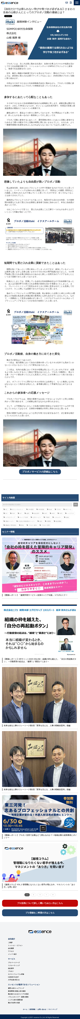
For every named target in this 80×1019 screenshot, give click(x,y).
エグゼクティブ (9, 517)
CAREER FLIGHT (13, 977)
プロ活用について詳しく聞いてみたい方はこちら (40, 903)
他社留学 (35, 513)
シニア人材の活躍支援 (15, 1000)
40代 (52, 513)
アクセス (11, 951)
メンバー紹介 (12, 954)
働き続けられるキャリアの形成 (18, 994)
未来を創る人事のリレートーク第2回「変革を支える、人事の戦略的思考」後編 (37, 726)
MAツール (67, 509)
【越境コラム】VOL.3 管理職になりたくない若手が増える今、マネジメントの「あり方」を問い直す (39, 886)
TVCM (58, 509)
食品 (40, 521)
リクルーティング (14, 965)
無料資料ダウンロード (71, 2)
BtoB (49, 509)
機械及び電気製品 (10, 525)
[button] (77, 2)
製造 (21, 525)
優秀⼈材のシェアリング (16, 988)
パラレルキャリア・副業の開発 (18, 997)
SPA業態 (30, 509)
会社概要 (11, 948)
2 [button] (33, 894)
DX (5, 513)
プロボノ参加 (32, 525)
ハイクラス (69, 513)
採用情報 (32, 1009)
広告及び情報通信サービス (25, 521)
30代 (44, 513)
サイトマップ (52, 1009)
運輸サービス (9, 521)
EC (5, 509)
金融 (66, 517)
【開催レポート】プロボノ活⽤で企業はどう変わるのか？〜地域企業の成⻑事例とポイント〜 (40, 836)
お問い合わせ (66, 2)
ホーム (25, 1009)
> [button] (46, 894)
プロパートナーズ (14, 962)
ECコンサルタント (16, 509)
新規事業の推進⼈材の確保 (17, 991)
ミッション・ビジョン (15, 945)
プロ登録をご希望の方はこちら (40, 913)
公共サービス (36, 517)
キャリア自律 (23, 517)
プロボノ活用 (45, 525)
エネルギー (56, 517)
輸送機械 (57, 521)
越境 (27, 513)
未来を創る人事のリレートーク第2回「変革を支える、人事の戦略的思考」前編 (37, 789)
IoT (20, 513)
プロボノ (11, 971)
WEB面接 (40, 509)
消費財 (48, 521)
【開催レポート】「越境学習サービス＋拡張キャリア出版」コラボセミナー (35, 595)
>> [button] (53, 894)
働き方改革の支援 (14, 1003)
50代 (60, 513)
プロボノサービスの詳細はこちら (40, 471)
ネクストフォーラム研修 (16, 974)
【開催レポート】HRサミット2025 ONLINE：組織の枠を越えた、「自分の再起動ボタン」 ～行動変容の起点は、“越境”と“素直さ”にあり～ (40, 660)
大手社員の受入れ (14, 980)
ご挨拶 (10, 942)
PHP (12, 513)
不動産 (47, 517)
